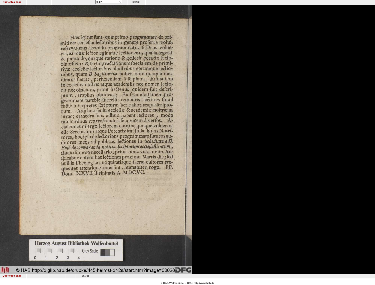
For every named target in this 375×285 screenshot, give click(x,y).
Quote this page (11, 2)
